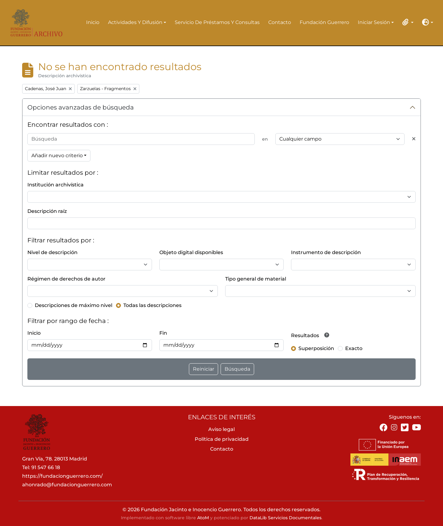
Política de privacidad (222, 439)
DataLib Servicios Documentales (285, 517)
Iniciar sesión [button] (374, 22)
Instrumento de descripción (326, 252)
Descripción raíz (47, 211)
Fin (163, 333)
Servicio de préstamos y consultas (217, 22)
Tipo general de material (255, 279)
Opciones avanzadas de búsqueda (80, 107)
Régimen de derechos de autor (66, 279)
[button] (406, 22)
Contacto (279, 22)
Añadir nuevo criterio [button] (57, 155)
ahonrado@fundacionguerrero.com (67, 485)
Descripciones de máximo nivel (73, 305)
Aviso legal (221, 429)
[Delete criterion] (414, 139)
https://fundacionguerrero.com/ (62, 476)
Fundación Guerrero (324, 22)
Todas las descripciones (152, 305)
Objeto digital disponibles (191, 252)
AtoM (203, 517)
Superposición (316, 348)
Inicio (92, 22)
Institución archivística (55, 185)
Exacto (353, 348)
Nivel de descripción (52, 252)
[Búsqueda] (141, 139)
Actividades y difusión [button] (135, 22)
